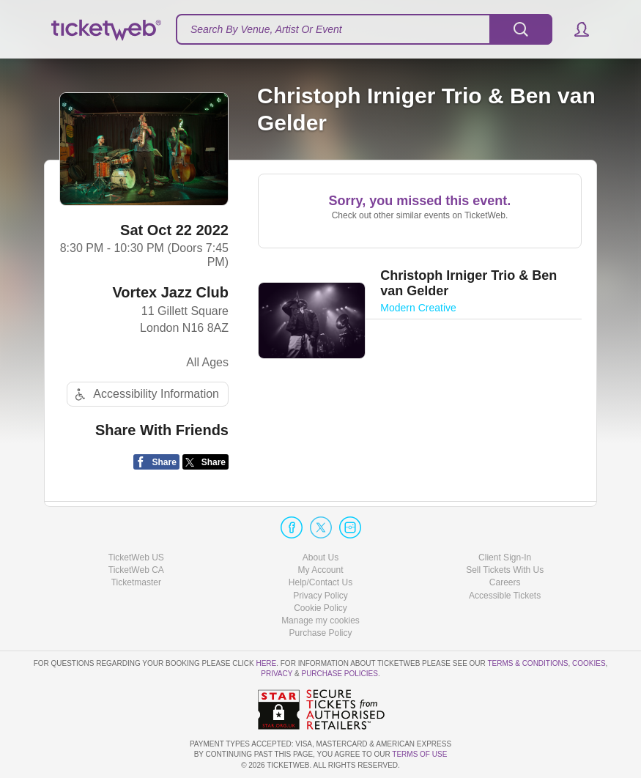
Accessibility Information (145, 394)
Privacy (276, 674)
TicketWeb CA (136, 570)
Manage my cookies (320, 620)
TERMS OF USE (419, 754)
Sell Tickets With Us (505, 570)
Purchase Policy (320, 633)
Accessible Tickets (505, 595)
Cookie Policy (320, 608)
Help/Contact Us (320, 582)
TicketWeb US (136, 557)
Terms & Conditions (527, 663)
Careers (505, 582)
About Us (320, 557)
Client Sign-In (504, 557)
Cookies (589, 663)
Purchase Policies (339, 674)
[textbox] (364, 29)
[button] (574, 29)
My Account (320, 570)
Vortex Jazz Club (170, 292)
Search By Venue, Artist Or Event (266, 29)
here (266, 663)
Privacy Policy (320, 595)
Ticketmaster (136, 582)
